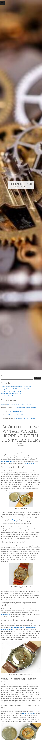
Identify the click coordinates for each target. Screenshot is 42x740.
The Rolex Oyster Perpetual (9, 396)
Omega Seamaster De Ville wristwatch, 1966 (15, 389)
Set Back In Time (21, 184)
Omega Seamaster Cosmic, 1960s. (11, 393)
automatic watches (7, 461)
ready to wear (29, 463)
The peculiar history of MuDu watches (19, 404)
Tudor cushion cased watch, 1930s (24, 418)
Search (3, 376)
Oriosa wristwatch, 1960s (15, 411)
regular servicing (28, 713)
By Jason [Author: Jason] (21, 445)
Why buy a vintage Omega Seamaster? (13, 391)
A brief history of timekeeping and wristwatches (16, 386)
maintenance (5, 614)
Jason (3, 404)
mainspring (14, 520)
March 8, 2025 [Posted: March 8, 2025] (21, 443)
